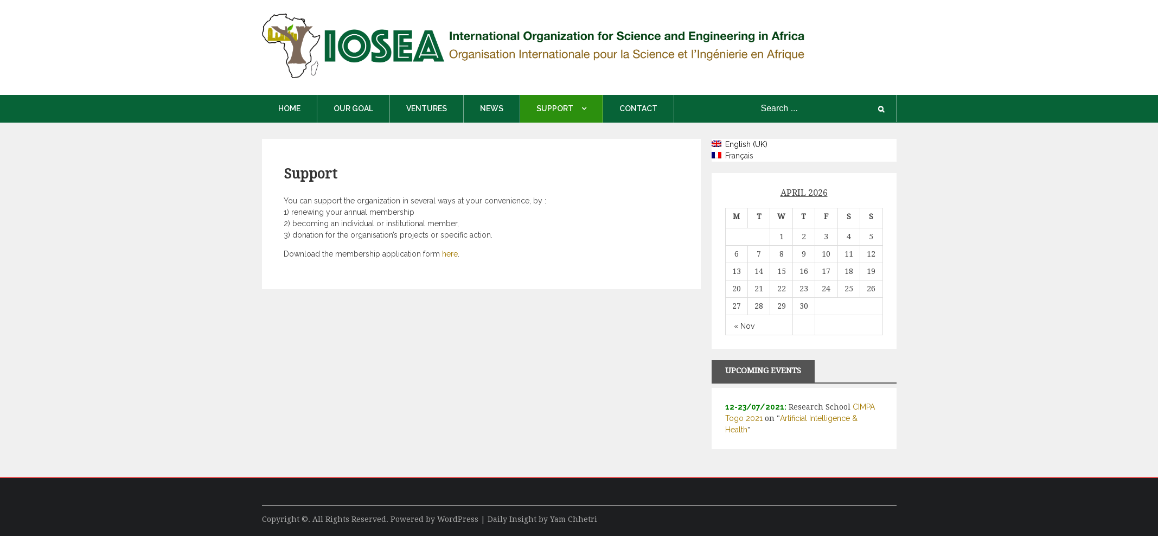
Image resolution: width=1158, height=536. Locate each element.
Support (554, 108)
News (491, 108)
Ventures (426, 108)
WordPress (457, 519)
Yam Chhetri (573, 519)
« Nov (744, 326)
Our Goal (353, 108)
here (450, 254)
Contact (638, 108)
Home (289, 108)
